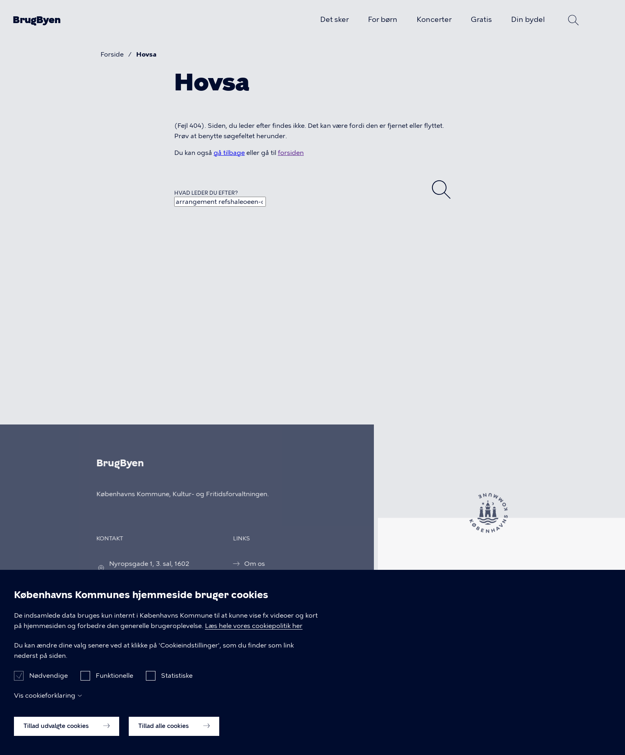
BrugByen (37, 19)
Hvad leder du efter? (206, 193)
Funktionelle (114, 681)
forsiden (291, 152)
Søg (573, 19)
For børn (382, 19)
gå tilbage (229, 152)
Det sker (334, 19)
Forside (112, 54)
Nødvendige (48, 681)
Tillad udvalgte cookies (67, 731)
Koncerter (434, 19)
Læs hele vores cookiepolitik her (254, 631)
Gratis (481, 19)
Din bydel (528, 19)
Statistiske (177, 681)
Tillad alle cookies (174, 731)
